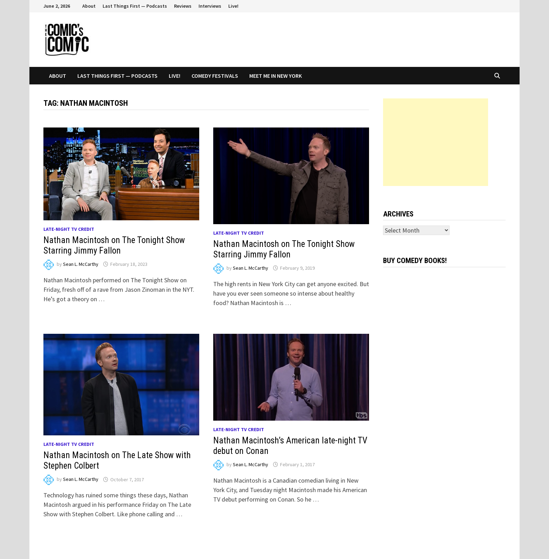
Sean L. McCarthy (80, 264)
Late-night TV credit (68, 229)
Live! (233, 6)
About (89, 6)
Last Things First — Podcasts (135, 6)
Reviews (183, 6)
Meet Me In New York (275, 75)
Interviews (210, 6)
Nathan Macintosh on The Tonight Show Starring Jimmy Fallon (114, 245)
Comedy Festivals (215, 75)
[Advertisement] (435, 142)
